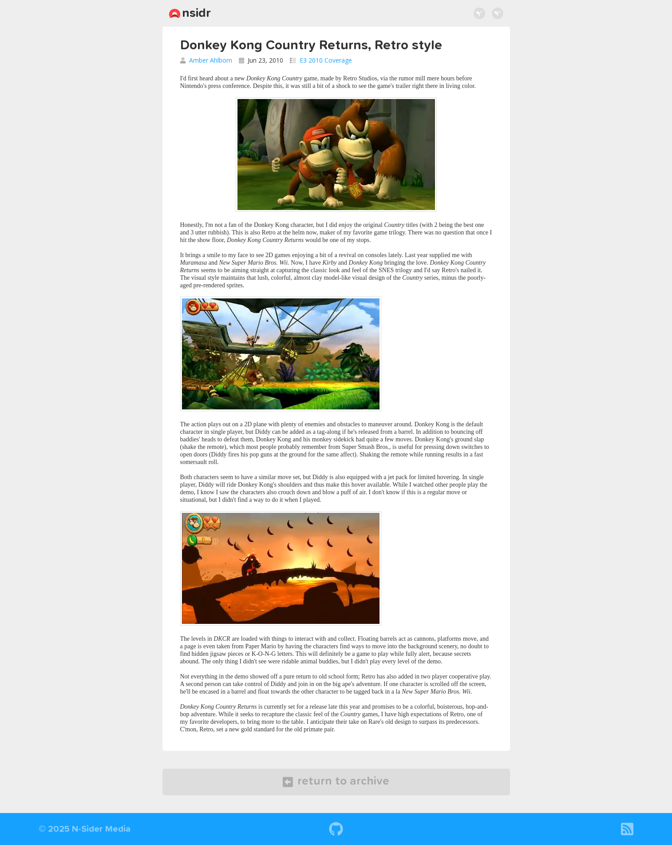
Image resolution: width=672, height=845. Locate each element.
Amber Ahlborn (210, 60)
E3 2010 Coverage (326, 60)
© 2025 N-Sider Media (84, 829)
